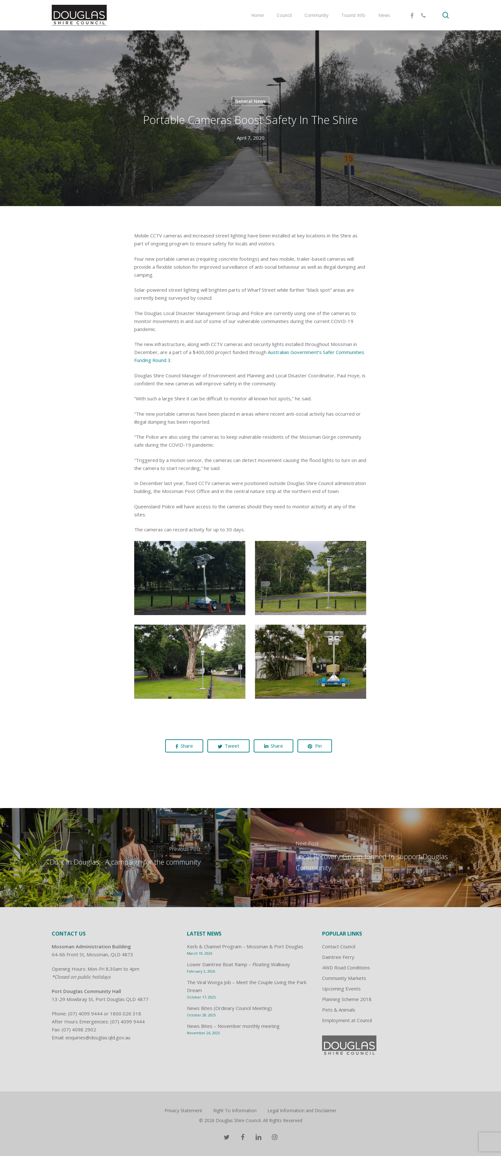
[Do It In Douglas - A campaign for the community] (125, 857)
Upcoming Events (341, 988)
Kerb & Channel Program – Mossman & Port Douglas (245, 946)
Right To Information (235, 1110)
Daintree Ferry (338, 957)
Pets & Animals (338, 1009)
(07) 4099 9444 (85, 1013)
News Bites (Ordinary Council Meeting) (229, 1008)
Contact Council (338, 946)
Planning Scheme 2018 (347, 999)
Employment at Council (347, 1020)
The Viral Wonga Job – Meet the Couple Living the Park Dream (246, 986)
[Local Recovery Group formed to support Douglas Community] (375, 857)
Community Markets (344, 978)
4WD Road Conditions (346, 967)
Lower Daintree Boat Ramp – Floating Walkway (238, 964)
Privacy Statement (183, 1110)
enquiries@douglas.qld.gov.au (98, 1037)
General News (250, 101)
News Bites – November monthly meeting (233, 1026)
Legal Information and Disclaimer (301, 1110)
